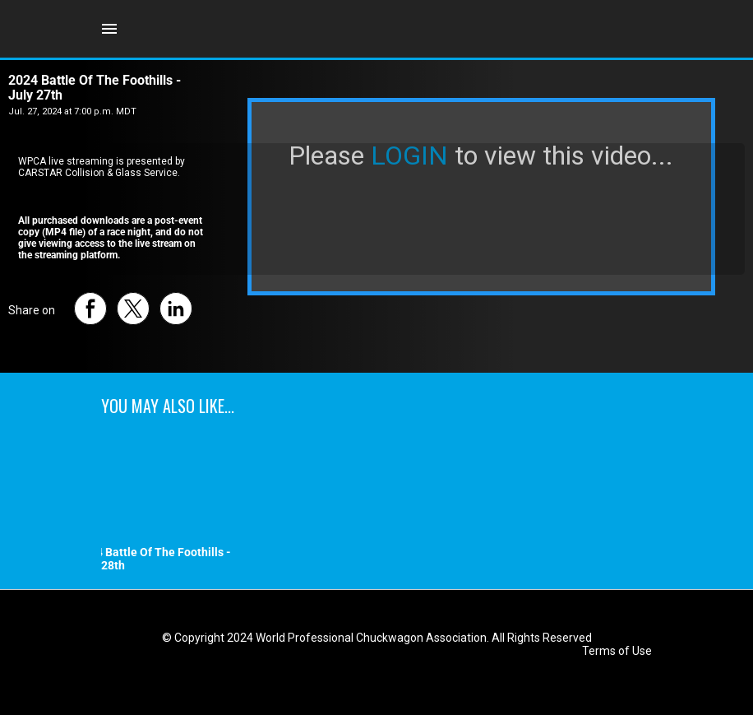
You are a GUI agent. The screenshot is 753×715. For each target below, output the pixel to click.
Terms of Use (617, 650)
